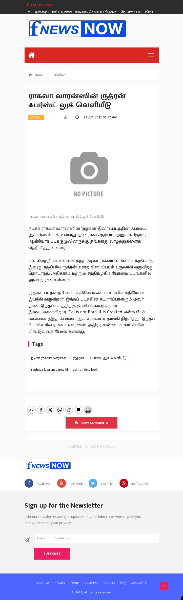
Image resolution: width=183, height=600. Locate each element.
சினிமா (59, 75)
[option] (79, 12)
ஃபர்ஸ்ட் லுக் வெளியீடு (108, 358)
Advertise (91, 578)
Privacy (60, 578)
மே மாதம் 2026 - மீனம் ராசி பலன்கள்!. (149, 12)
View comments (91, 418)
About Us (43, 578)
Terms (74, 578)
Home (36, 75)
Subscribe (52, 549)
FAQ (123, 578)
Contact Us (139, 578)
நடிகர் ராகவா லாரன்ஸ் (49, 358)
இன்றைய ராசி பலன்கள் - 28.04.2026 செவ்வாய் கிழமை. (77, 12)
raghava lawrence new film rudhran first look (64, 369)
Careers (109, 578)
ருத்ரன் (78, 358)
